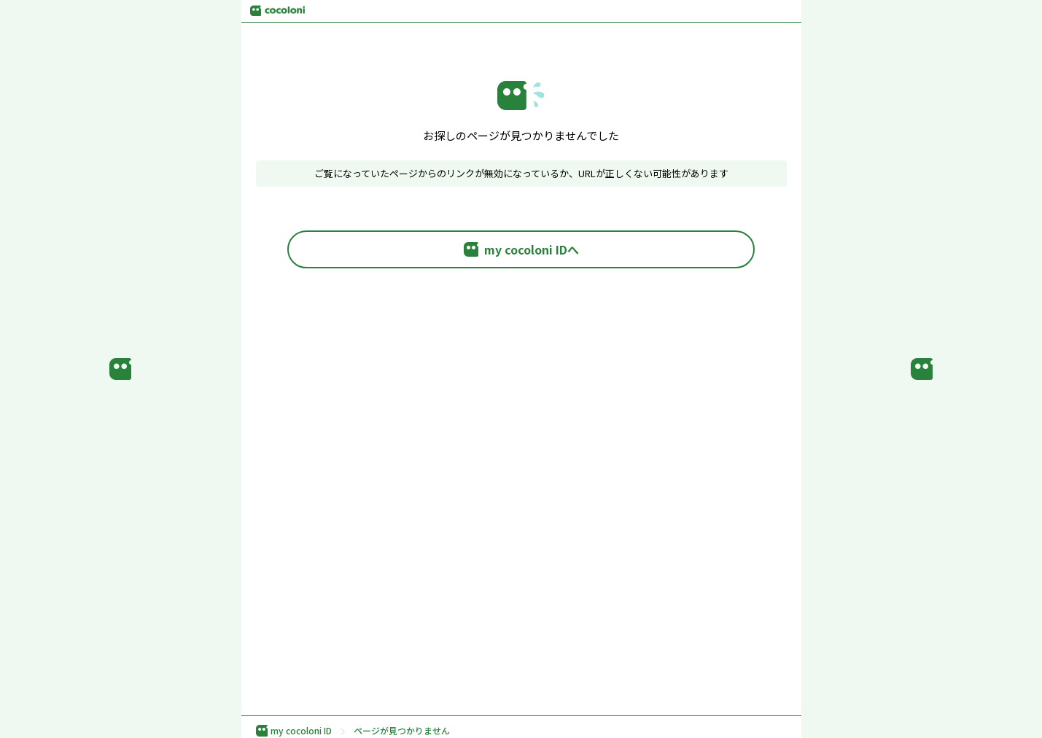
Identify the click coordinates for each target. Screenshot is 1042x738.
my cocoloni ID (294, 731)
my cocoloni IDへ (521, 249)
